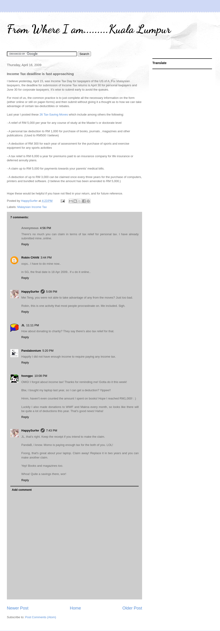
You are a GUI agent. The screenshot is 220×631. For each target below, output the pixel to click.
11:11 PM (32, 325)
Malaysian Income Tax (32, 207)
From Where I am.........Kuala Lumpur (89, 29)
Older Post (132, 608)
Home (75, 608)
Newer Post (17, 608)
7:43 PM (51, 430)
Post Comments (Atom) (40, 617)
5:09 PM (51, 291)
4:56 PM (45, 228)
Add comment (22, 489)
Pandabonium (31, 350)
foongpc (27, 376)
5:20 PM (47, 350)
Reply (25, 244)
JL (23, 325)
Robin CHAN (30, 257)
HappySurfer (30, 291)
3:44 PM (46, 257)
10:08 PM (40, 376)
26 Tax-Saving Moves (54, 114)
